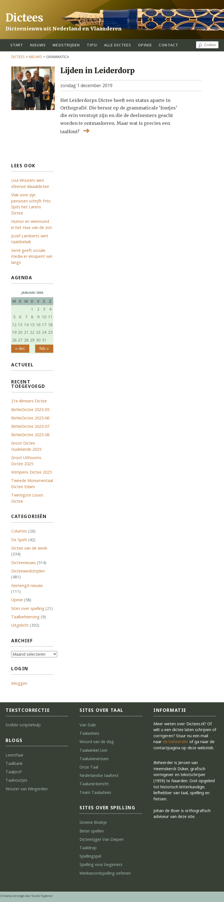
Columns (19, 531)
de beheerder (175, 741)
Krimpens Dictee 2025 (31, 472)
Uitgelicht (20, 625)
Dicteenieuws (23, 562)
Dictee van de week (29, 548)
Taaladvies (89, 733)
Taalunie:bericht (94, 783)
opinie (145, 44)
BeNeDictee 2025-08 (30, 434)
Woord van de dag (97, 741)
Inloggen (19, 683)
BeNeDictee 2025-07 (30, 426)
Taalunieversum (94, 758)
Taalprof (13, 771)
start (16, 44)
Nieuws (38, 44)
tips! (92, 44)
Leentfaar (14, 755)
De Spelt (19, 539)
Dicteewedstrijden (28, 571)
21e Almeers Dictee (29, 401)
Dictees (24, 17)
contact (168, 44)
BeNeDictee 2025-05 (30, 409)
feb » (44, 348)
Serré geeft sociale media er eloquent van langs (31, 256)
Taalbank (14, 763)
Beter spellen (92, 831)
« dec (20, 348)
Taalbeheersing (25, 616)
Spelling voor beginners (101, 864)
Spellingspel (90, 856)
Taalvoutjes (16, 780)
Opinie (17, 599)
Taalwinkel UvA (93, 750)
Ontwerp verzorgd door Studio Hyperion (26, 896)
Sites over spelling (27, 608)
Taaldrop (88, 847)
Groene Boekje (93, 822)
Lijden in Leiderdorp (97, 70)
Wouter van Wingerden (27, 788)
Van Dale (88, 724)
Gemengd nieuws (27, 585)
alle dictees (117, 44)
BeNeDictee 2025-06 (30, 418)
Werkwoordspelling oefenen (105, 873)
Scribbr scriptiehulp (23, 724)
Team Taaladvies (95, 792)
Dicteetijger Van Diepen (102, 839)
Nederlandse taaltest (99, 775)
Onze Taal (89, 767)
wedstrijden (66, 44)
